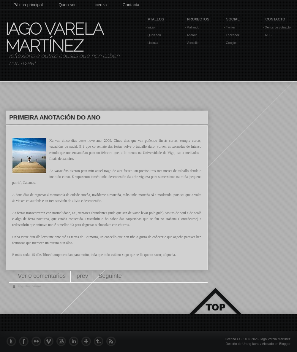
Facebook (232, 35)
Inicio (151, 27)
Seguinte (110, 276)
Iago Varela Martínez (53, 37)
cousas (36, 286)
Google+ (232, 42)
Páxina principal (28, 4)
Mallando (193, 27)
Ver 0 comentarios (42, 276)
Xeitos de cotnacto (277, 27)
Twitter (230, 27)
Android (192, 35)
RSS (268, 35)
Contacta (131, 4)
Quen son (68, 4)
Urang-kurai (250, 343)
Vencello (192, 42)
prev (82, 276)
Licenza (99, 4)
